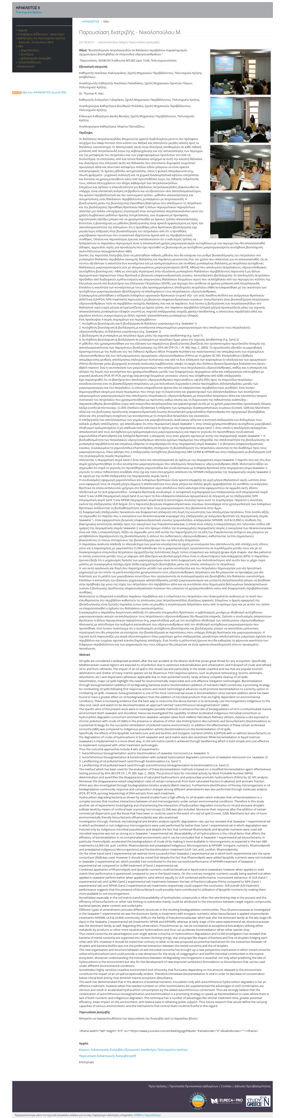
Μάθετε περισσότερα (147, 1115)
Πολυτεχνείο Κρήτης (28, 12)
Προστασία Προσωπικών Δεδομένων (193, 1086)
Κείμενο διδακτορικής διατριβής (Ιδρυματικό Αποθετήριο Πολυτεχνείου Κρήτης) (133, 1050)
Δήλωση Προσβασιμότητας (252, 1086)
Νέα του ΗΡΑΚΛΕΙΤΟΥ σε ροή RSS (39, 92)
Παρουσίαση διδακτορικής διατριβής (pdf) (107, 1056)
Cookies (226, 1086)
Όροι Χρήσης (158, 1086)
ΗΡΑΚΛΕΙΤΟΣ (90, 21)
